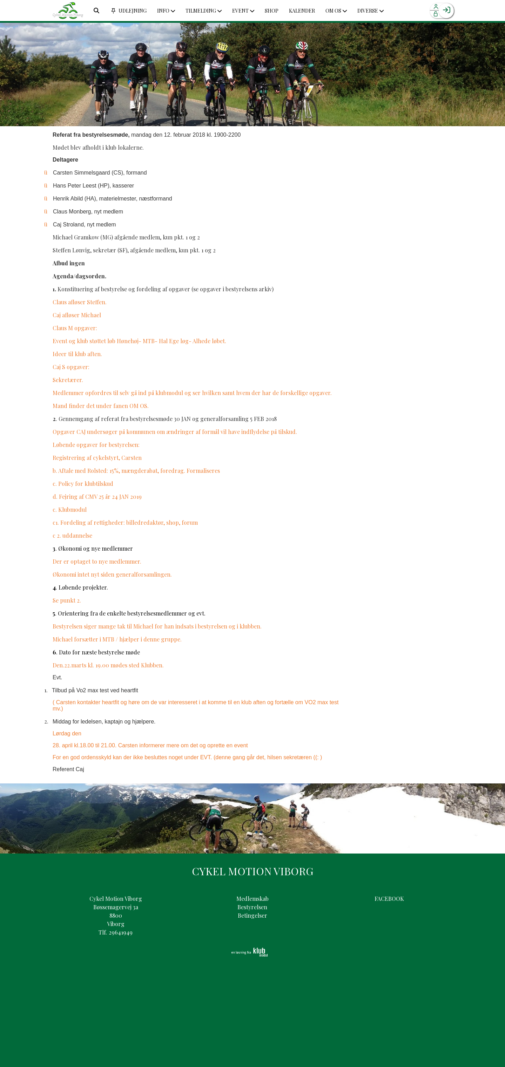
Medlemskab (252, 898)
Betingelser (252, 915)
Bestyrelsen (252, 907)
